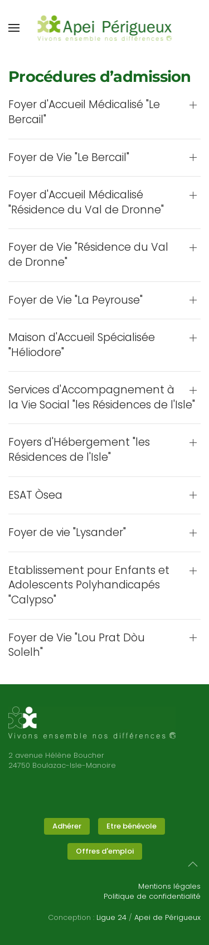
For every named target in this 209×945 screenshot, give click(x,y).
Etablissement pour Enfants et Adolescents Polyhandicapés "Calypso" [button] (88, 585)
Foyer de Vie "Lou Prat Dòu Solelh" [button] (76, 645)
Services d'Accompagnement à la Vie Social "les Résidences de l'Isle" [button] (101, 397)
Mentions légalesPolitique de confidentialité (152, 891)
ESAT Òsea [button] (35, 495)
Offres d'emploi (105, 851)
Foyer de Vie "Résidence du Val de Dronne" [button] (88, 255)
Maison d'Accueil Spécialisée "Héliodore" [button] (81, 345)
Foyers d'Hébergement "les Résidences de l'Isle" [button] (79, 450)
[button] (14, 28)
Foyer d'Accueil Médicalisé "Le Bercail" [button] (84, 112)
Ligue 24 (111, 917)
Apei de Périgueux (167, 917)
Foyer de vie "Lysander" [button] (67, 532)
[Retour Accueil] (104, 28)
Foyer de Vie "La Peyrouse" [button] (75, 300)
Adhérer (66, 826)
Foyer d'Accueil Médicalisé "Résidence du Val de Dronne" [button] (86, 202)
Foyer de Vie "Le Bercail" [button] (68, 157)
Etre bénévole (131, 826)
